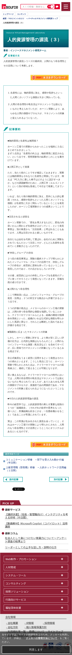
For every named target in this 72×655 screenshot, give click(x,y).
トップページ (8, 14)
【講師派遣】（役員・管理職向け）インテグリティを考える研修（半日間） (36, 515)
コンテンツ (21, 14)
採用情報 (49, 623)
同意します (36, 649)
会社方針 (13, 627)
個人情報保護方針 (36, 627)
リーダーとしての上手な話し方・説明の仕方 (31, 547)
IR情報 (30, 623)
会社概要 (13, 623)
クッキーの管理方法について (41, 638)
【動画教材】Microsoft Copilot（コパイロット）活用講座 (36, 524)
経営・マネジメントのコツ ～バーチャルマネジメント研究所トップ (30, 18)
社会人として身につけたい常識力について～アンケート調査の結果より (36, 539)
